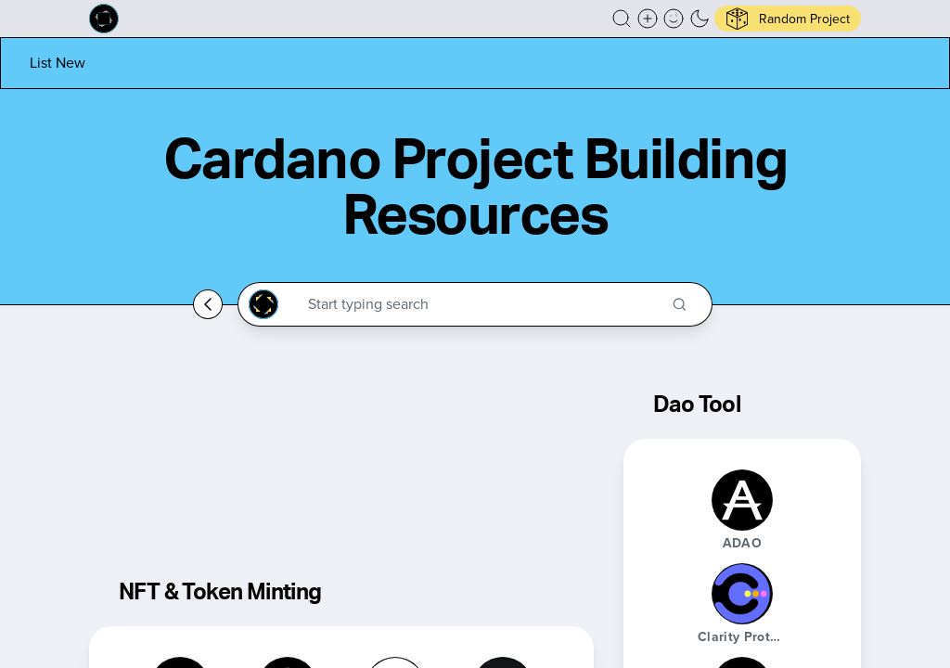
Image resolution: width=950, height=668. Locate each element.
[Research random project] (787, 18)
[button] (621, 18)
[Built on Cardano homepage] (104, 18)
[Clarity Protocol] (742, 593)
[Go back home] (208, 304)
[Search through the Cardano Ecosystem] (483, 304)
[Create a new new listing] (647, 18)
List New (57, 62)
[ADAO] (742, 500)
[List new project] (57, 62)
